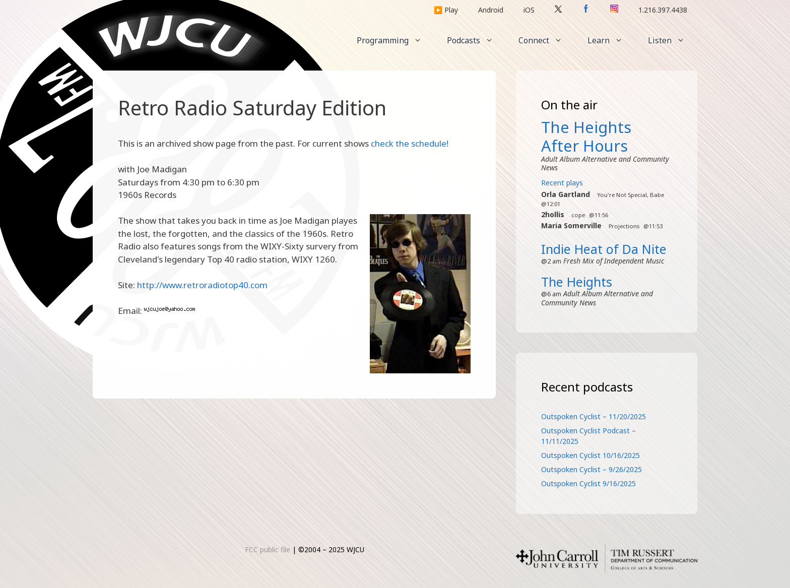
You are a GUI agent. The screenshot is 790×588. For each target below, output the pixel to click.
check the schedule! (409, 143)
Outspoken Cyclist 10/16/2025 (590, 455)
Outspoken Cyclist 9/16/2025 (588, 483)
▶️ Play (446, 10)
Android (490, 10)
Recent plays (562, 182)
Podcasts (476, 40)
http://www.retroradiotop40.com (202, 285)
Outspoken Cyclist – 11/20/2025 (593, 416)
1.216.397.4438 (662, 10)
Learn (611, 40)
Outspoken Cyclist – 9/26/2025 (591, 469)
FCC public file (267, 549)
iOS (529, 10)
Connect (546, 40)
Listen (672, 40)
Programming (395, 40)
